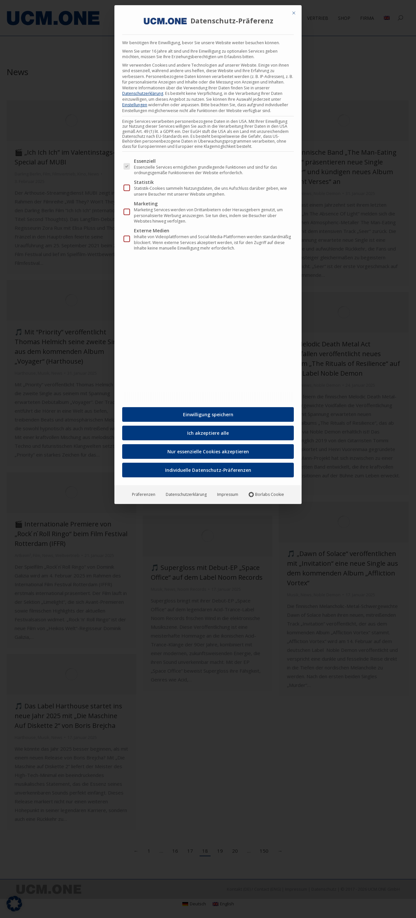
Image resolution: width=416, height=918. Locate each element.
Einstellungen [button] (134, 101)
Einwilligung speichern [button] (208, 411)
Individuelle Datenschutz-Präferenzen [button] (208, 466)
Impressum (227, 491)
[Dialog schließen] (294, 9)
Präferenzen (143, 491)
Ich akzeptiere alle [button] (208, 429)
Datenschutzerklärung (142, 90)
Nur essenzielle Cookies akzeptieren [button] (208, 448)
